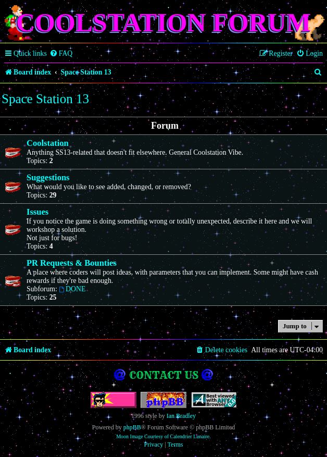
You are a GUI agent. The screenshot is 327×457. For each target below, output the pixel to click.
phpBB (132, 427)
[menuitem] (61, 53)
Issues (37, 212)
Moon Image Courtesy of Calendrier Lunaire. (163, 436)
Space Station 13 (45, 99)
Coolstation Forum (163, 22)
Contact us (163, 374)
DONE (72, 289)
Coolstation (48, 143)
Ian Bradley (181, 415)
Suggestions (48, 177)
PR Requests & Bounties (72, 263)
